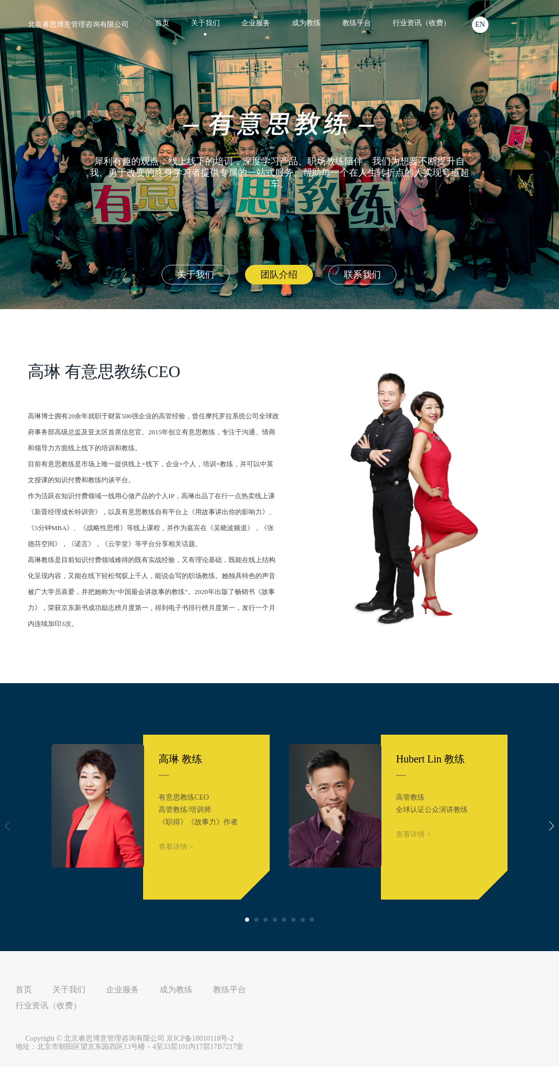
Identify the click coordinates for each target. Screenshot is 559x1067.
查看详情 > (176, 847)
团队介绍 (279, 274)
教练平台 (356, 23)
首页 (162, 23)
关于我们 (195, 274)
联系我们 (362, 274)
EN (480, 24)
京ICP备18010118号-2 (200, 1038)
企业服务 (255, 23)
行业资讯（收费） (421, 23)
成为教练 (306, 23)
